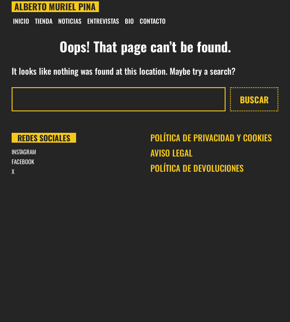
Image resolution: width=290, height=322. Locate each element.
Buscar (254, 99)
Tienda (43, 20)
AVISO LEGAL (171, 152)
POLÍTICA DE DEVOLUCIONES (196, 167)
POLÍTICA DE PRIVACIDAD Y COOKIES (211, 137)
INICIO (21, 20)
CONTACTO (153, 20)
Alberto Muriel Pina (55, 6)
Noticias (69, 20)
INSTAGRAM (24, 152)
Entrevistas (103, 20)
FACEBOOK (23, 161)
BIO (129, 20)
